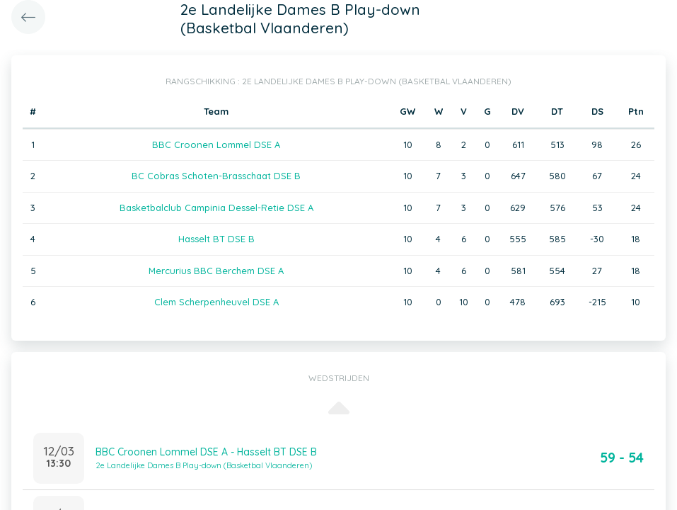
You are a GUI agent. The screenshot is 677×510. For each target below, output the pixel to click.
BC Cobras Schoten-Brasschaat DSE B (216, 175)
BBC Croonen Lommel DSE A (216, 144)
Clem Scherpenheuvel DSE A (216, 301)
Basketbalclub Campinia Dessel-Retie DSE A (216, 207)
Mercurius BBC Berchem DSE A (216, 270)
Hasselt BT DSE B (216, 238)
